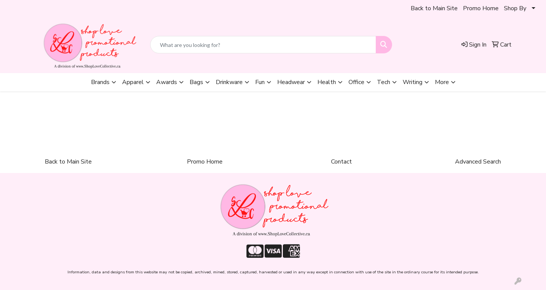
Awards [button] (166, 82)
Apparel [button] (133, 82)
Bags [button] (196, 82)
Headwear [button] (291, 82)
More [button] (442, 82)
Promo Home (481, 8)
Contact (341, 161)
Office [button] (356, 82)
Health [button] (326, 82)
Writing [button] (412, 82)
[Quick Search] (263, 44)
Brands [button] (100, 82)
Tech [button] (383, 82)
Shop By (515, 8)
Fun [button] (260, 82)
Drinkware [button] (229, 82)
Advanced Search (478, 161)
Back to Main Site (434, 8)
